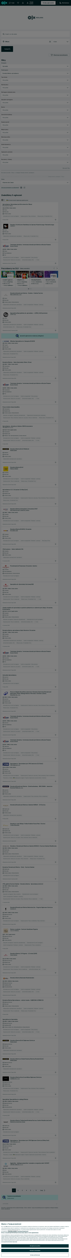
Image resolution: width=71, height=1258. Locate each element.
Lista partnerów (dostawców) (9, 1241)
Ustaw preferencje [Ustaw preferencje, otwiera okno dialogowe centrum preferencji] (35, 1255)
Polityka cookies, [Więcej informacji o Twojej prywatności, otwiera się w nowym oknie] (12, 1231)
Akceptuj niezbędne (35, 1250)
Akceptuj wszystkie (35, 1245)
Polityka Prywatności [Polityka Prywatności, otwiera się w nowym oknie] (23, 1231)
